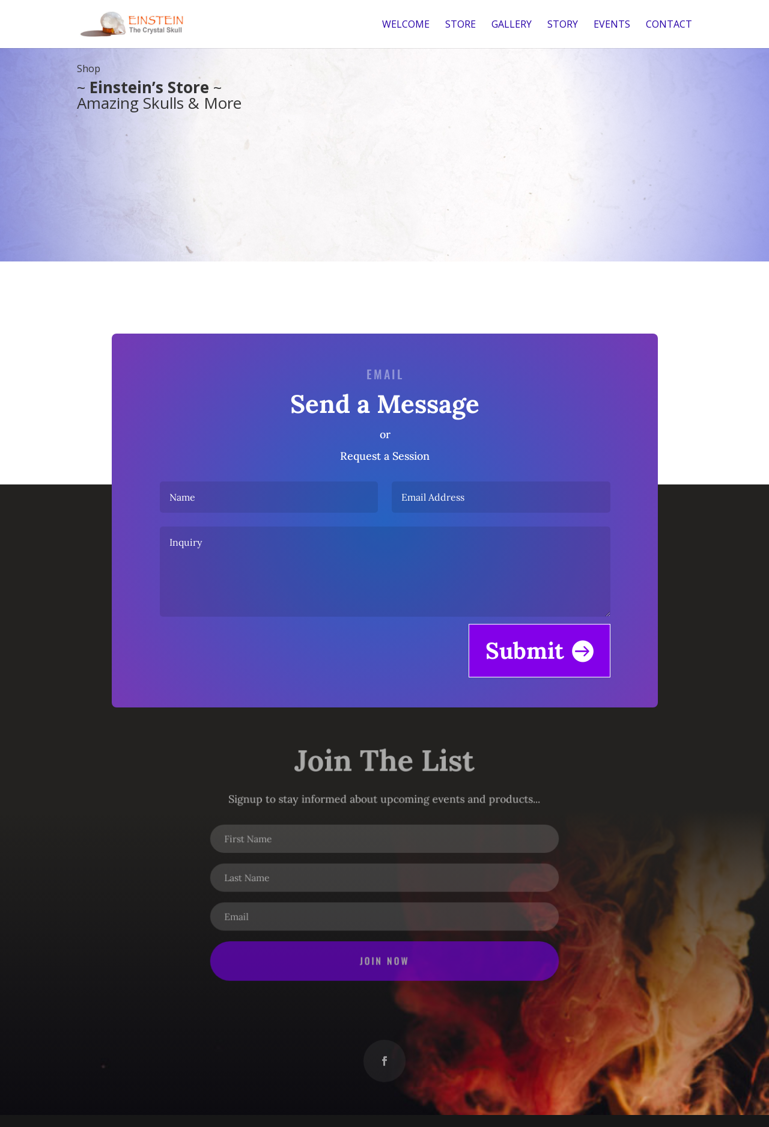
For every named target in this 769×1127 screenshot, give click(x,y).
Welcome (406, 25)
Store (460, 25)
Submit (519, 646)
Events (612, 25)
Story (562, 25)
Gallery (511, 25)
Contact (669, 25)
